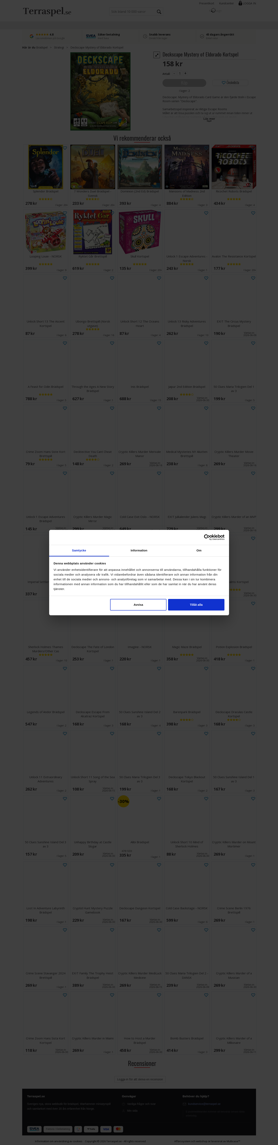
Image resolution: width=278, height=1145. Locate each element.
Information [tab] (139, 550)
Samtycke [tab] (79, 550)
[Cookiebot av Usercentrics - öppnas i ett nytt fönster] (206, 537)
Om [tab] (198, 550)
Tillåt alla (196, 604)
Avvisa (138, 604)
